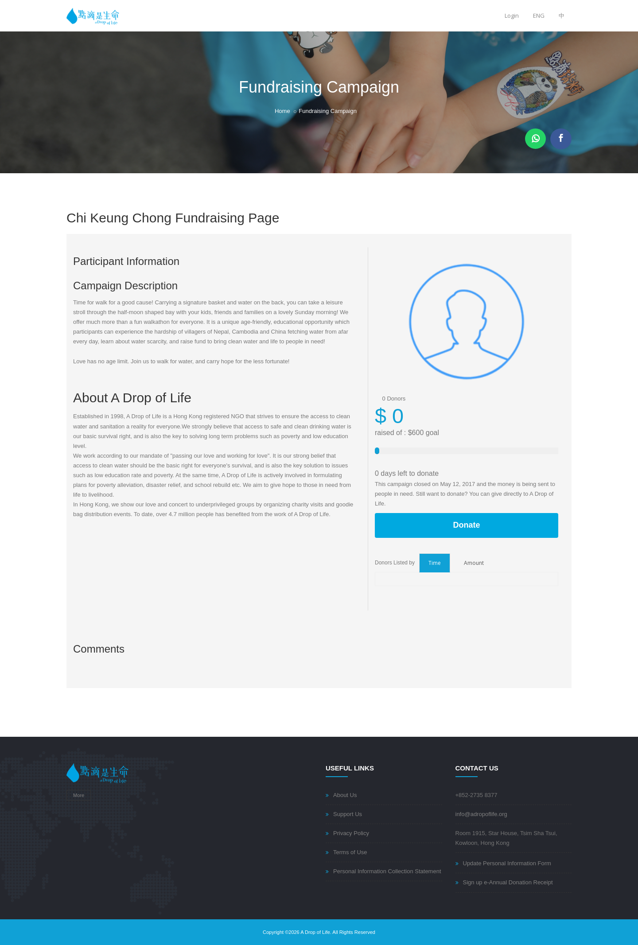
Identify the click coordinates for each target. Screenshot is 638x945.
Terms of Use (350, 852)
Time (434, 563)
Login (512, 15)
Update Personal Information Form (507, 863)
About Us (345, 795)
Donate (466, 525)
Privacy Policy (351, 833)
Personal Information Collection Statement (387, 871)
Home (282, 111)
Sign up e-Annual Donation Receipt (508, 882)
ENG (539, 15)
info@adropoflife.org (481, 814)
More (78, 795)
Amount (474, 563)
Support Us (347, 814)
